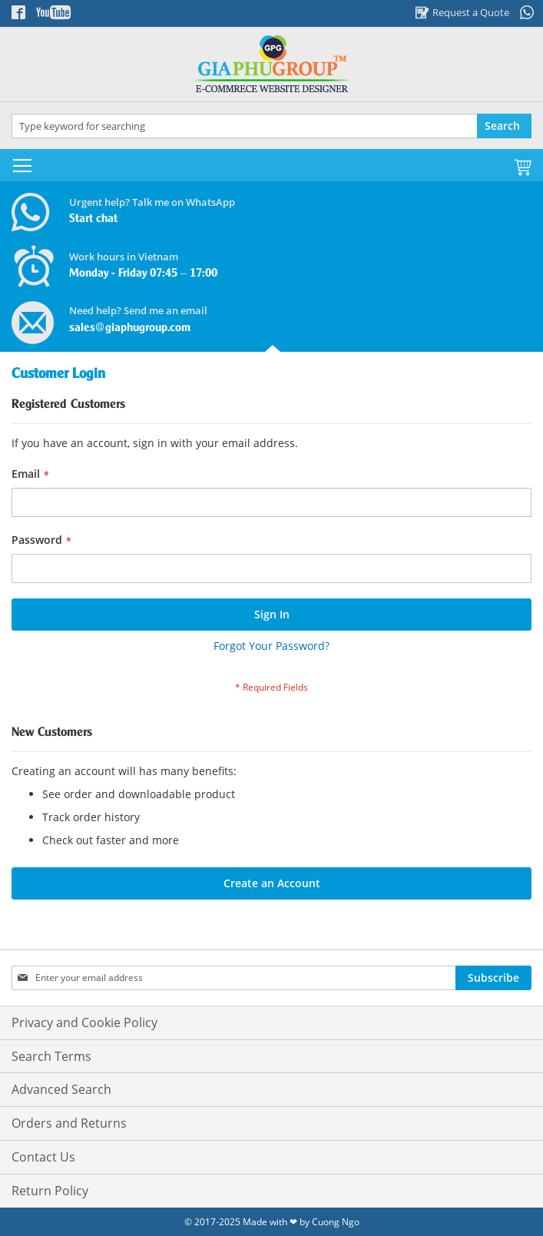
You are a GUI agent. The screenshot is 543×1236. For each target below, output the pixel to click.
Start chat (93, 219)
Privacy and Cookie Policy (84, 1022)
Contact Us (43, 1156)
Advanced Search (61, 1089)
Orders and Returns (69, 1123)
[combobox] (271, 126)
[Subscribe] (493, 978)
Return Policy (50, 1190)
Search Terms (51, 1056)
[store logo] (271, 64)
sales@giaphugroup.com (129, 328)
